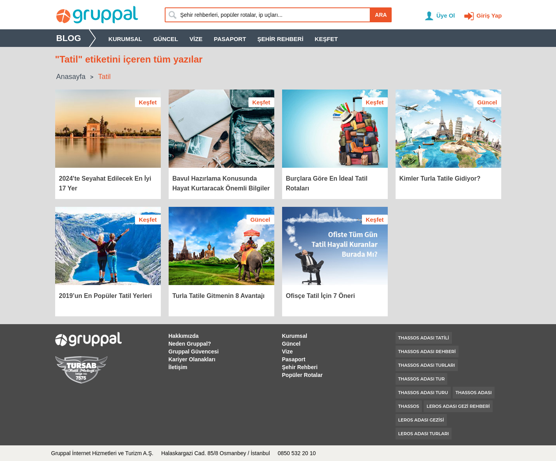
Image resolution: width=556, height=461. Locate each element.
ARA (381, 15)
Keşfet (326, 39)
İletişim (178, 367)
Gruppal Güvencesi (194, 351)
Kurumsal (125, 39)
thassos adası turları (426, 365)
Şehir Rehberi (280, 39)
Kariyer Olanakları (192, 359)
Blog (68, 38)
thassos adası (473, 392)
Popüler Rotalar (302, 375)
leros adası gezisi (421, 420)
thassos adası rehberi (427, 351)
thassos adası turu (423, 392)
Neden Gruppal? (190, 344)
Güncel (165, 39)
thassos (408, 406)
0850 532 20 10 (297, 453)
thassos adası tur (421, 379)
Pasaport (230, 39)
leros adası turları (423, 433)
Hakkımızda (184, 336)
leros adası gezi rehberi (457, 406)
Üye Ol (445, 15)
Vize (195, 39)
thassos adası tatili (423, 338)
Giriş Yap (489, 15)
